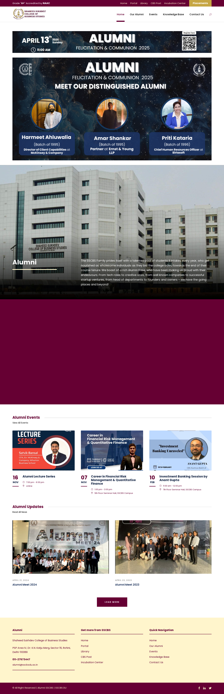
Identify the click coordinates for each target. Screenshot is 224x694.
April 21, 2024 (20, 580)
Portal (133, 3)
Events (153, 14)
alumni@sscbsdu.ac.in (25, 664)
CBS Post (156, 3)
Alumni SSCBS (45, 687)
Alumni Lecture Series (39, 476)
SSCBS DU (60, 687)
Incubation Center (175, 3)
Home (123, 3)
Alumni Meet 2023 (127, 585)
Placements (200, 3)
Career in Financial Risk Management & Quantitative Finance (113, 480)
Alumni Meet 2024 (24, 585)
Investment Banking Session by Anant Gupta (183, 478)
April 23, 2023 (123, 580)
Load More (112, 602)
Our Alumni (137, 14)
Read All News (19, 512)
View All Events (20, 422)
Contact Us (196, 14)
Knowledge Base (173, 14)
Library (144, 3)
